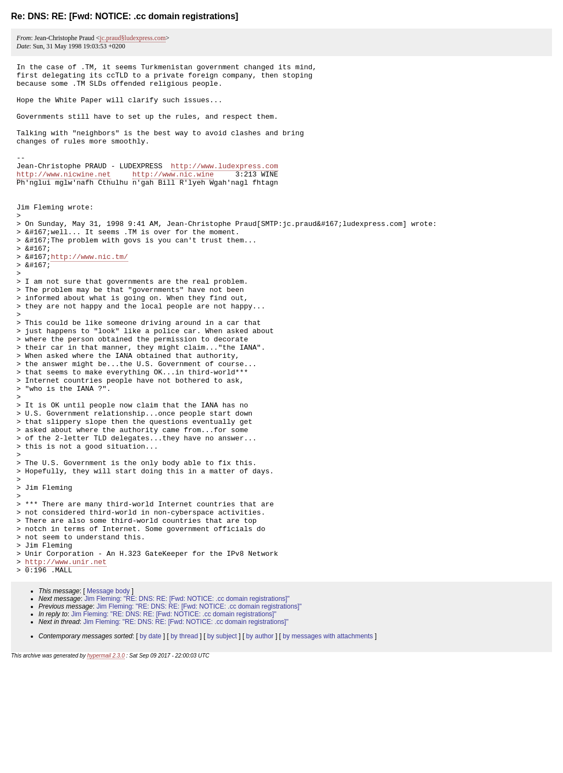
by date (150, 738)
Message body (108, 693)
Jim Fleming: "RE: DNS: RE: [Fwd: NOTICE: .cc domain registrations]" (186, 701)
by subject (222, 738)
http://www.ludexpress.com (224, 187)
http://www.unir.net (66, 662)
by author (260, 738)
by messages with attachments (328, 738)
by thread (184, 738)
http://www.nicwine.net (63, 197)
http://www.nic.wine (173, 197)
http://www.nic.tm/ (89, 296)
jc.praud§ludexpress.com (132, 38)
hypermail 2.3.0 (105, 758)
